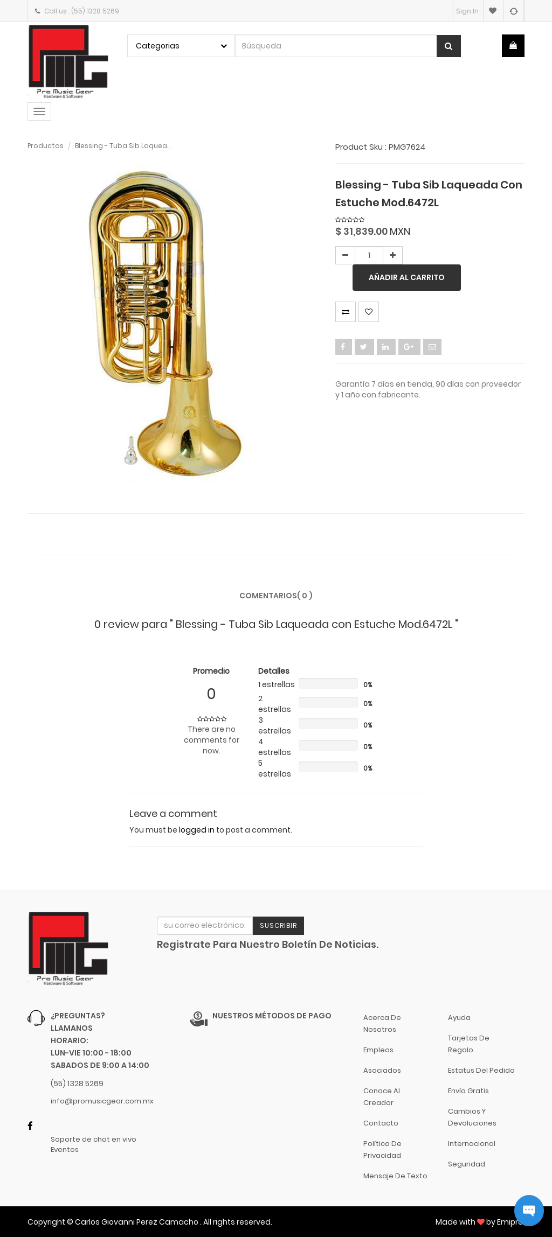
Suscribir (278, 925)
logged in (197, 829)
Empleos (378, 1050)
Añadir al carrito (407, 277)
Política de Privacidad (382, 1149)
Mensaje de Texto (395, 1176)
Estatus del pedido (481, 1070)
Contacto (380, 1123)
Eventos (65, 1150)
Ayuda (459, 1017)
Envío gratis (468, 1091)
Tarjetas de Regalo (468, 1044)
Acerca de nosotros (382, 1023)
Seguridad (466, 1164)
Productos (45, 145)
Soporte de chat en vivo (93, 1139)
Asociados (382, 1070)
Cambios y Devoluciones (472, 1117)
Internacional (471, 1143)
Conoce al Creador (381, 1097)
